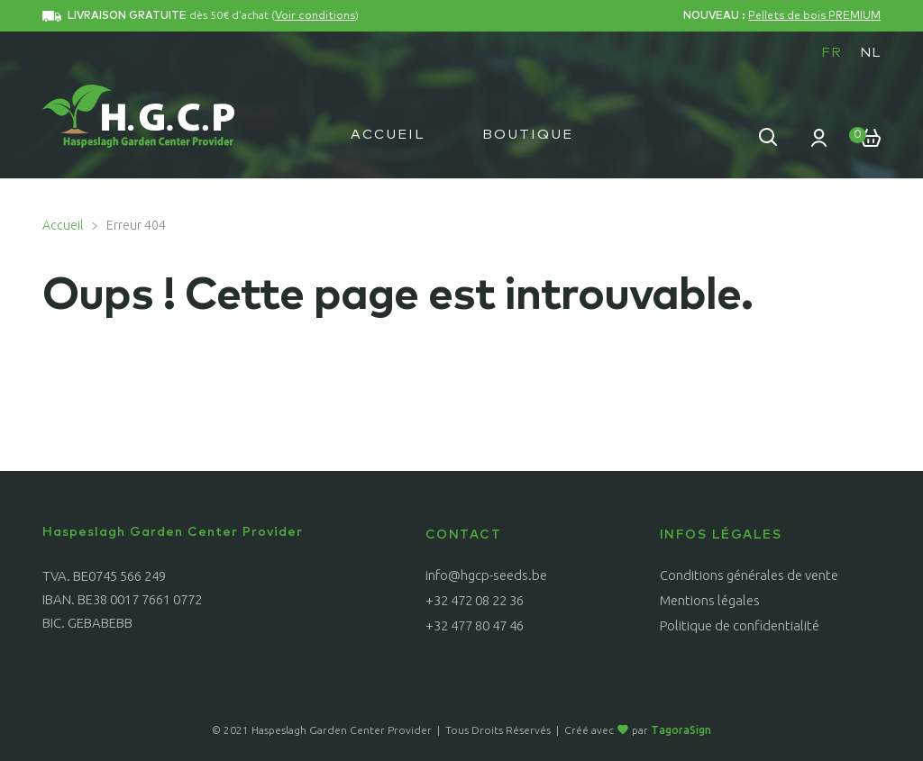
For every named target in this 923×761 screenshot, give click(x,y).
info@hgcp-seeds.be (486, 575)
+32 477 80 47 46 (474, 625)
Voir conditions (315, 16)
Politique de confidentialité (739, 625)
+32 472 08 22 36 (474, 600)
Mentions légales (710, 600)
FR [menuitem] (831, 52)
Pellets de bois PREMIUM (814, 16)
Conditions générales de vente (749, 575)
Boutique (527, 134)
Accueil (388, 134)
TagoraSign (681, 730)
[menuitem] (831, 52)
